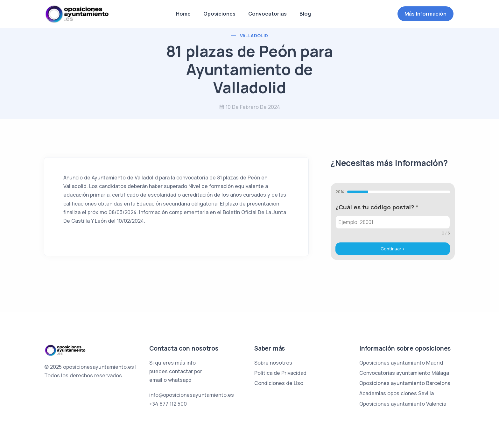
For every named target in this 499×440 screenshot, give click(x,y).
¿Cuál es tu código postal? (376, 207)
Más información (425, 13)
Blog (305, 13)
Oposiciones (219, 13)
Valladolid (254, 35)
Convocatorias (267, 13)
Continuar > (393, 249)
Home (183, 13)
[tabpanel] (392, 219)
